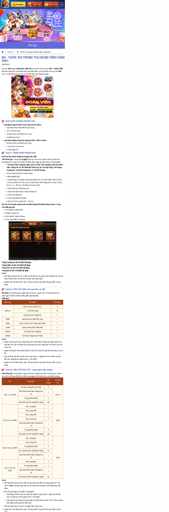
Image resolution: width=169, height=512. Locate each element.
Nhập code (51, 4)
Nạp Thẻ (34, 4)
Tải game (18, 4)
